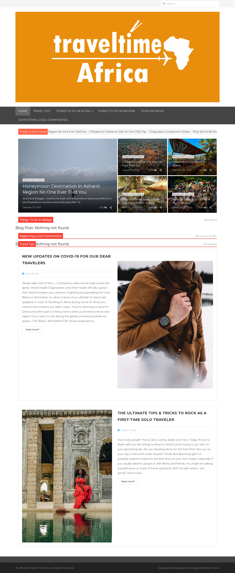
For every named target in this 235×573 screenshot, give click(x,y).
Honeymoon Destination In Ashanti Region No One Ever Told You (49, 131)
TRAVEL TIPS (41, 111)
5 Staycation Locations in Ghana (174, 131)
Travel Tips (27, 244)
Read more (32, 329)
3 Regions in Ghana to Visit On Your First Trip (122, 131)
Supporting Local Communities (40, 236)
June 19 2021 (32, 273)
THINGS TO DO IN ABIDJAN (116, 111)
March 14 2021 (128, 430)
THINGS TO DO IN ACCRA (73, 111)
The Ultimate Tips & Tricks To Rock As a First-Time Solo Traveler (162, 416)
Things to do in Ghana (33, 180)
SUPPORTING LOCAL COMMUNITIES (43, 120)
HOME (22, 111)
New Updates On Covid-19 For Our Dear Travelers (66, 259)
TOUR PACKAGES (152, 111)
